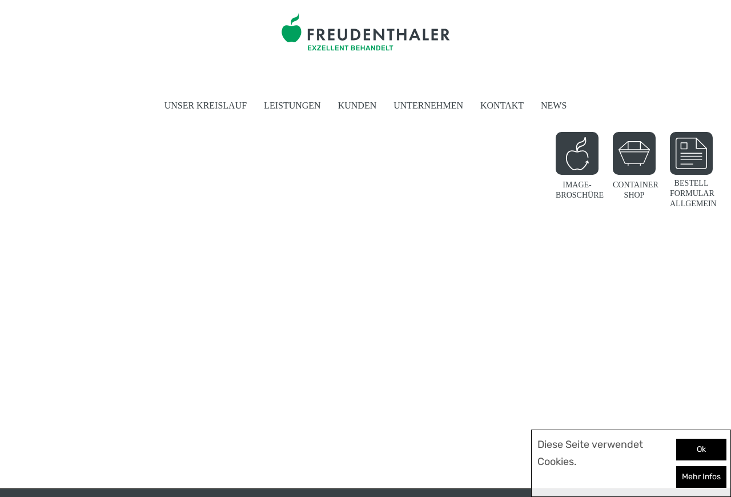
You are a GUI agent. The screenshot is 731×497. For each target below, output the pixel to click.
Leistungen (292, 105)
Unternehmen (428, 105)
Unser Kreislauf (205, 105)
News (554, 105)
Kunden (357, 105)
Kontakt (502, 105)
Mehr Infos (701, 477)
